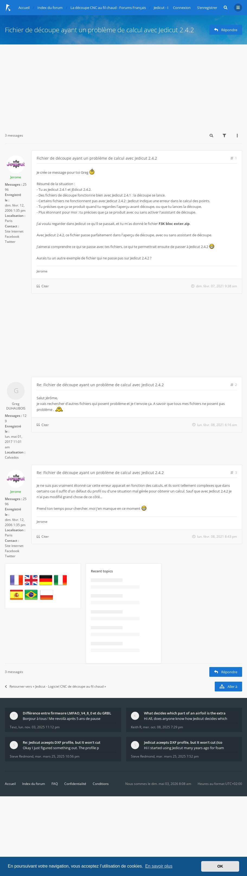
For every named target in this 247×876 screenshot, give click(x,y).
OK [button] (220, 866)
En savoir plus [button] (158, 866)
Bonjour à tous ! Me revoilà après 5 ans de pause (61, 718)
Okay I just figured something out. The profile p (61, 747)
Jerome (15, 177)
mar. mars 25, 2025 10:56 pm (57, 756)
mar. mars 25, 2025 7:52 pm (177, 756)
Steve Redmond (21, 756)
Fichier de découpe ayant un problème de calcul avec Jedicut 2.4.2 (99, 29)
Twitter (10, 241)
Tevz (13, 727)
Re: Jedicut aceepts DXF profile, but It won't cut (61, 742)
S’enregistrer (207, 7)
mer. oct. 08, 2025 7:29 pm (163, 727)
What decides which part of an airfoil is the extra (185, 713)
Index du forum (33, 783)
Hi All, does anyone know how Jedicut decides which (185, 718)
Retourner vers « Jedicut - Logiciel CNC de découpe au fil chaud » (55, 686)
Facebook (12, 236)
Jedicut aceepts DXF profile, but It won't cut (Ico (183, 742)
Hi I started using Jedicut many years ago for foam (184, 747)
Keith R (136, 727)
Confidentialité (75, 783)
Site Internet (14, 231)
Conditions (101, 783)
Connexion (182, 7)
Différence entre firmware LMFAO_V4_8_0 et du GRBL (67, 713)
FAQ (55, 783)
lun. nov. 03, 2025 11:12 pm (39, 727)
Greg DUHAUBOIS (15, 406)
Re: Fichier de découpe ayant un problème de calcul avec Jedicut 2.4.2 (100, 384)
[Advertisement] (123, 85)
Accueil (10, 783)
